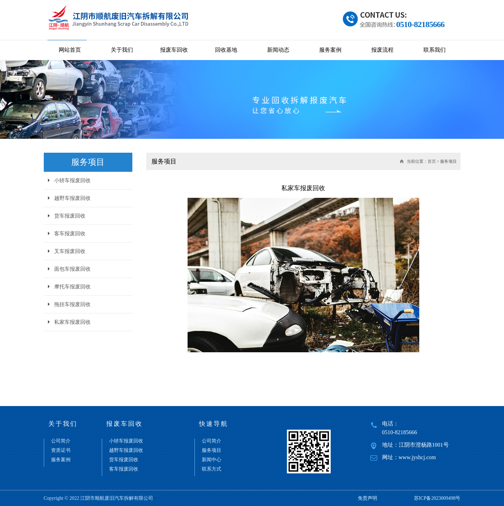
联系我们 (434, 50)
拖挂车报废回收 (72, 304)
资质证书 (61, 450)
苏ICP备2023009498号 (437, 498)
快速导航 (213, 423)
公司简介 (61, 441)
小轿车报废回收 (72, 180)
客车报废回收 (69, 233)
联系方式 (211, 469)
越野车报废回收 (72, 198)
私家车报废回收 (72, 322)
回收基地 (226, 50)
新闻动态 (278, 50)
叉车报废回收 (69, 251)
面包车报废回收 (72, 269)
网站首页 (70, 50)
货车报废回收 (69, 216)
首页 (432, 161)
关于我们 (122, 50)
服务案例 (330, 50)
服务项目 (211, 450)
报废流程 (382, 50)
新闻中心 (211, 459)
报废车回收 (174, 50)
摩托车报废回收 (72, 286)
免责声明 (367, 498)
